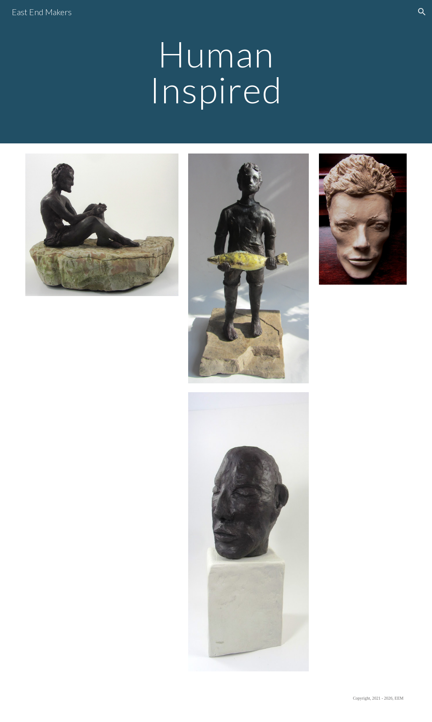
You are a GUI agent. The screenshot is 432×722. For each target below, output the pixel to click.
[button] (422, 12)
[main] (215, 71)
